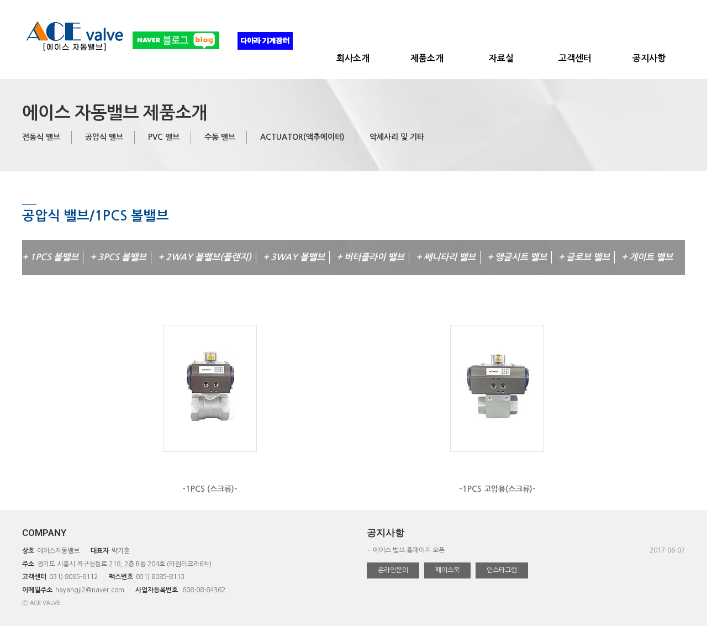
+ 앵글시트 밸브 (517, 257)
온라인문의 (393, 570)
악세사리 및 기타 (397, 137)
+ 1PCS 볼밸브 (50, 257)
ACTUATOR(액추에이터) (302, 137)
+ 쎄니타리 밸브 (446, 257)
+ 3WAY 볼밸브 (294, 257)
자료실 (501, 58)
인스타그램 (502, 570)
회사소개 (353, 58)
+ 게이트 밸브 (647, 257)
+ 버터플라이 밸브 (370, 257)
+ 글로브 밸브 (584, 257)
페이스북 (447, 570)
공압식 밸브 (104, 137)
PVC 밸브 (164, 137)
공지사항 (649, 58)
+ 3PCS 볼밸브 (118, 257)
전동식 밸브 (41, 137)
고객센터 (575, 58)
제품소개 (427, 58)
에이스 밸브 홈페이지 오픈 (409, 550)
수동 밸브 (219, 137)
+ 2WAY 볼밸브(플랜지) (204, 257)
